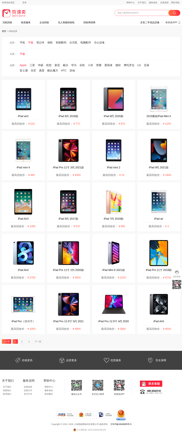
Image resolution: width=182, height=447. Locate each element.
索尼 (57, 65)
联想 (49, 65)
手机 (22, 42)
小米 (90, 65)
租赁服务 (26, 22)
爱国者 (108, 65)
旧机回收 (7, 22)
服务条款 (153, 2)
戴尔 (65, 65)
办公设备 (99, 42)
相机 (50, 42)
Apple (23, 65)
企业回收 (44, 22)
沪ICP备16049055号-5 (121, 424)
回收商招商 (89, 22)
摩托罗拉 (129, 65)
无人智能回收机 (66, 22)
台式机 (73, 42)
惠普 (41, 70)
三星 (32, 65)
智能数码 (61, 42)
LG (139, 65)
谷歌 (82, 65)
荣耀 (98, 65)
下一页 (38, 341)
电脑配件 (85, 42)
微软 (118, 65)
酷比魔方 (52, 70)
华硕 (40, 65)
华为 (74, 65)
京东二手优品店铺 (149, 22)
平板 (30, 42)
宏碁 (146, 65)
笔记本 (40, 42)
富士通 (24, 70)
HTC (64, 70)
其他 (72, 70)
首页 (4, 31)
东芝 (33, 70)
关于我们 (142, 2)
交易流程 (164, 2)
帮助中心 (130, 2)
